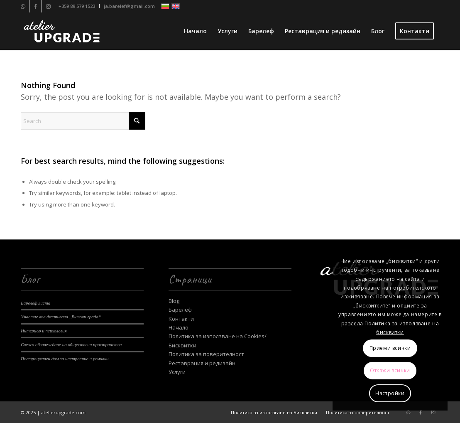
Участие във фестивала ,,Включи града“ (61, 316)
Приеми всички (390, 348)
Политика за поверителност (206, 354)
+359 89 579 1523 (77, 6)
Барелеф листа (35, 302)
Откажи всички (390, 370)
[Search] (83, 121)
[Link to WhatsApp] (23, 6)
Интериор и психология (44, 330)
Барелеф (180, 309)
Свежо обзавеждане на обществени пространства (71, 344)
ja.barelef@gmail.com (129, 6)
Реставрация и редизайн (202, 363)
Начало (178, 327)
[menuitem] (77, 6)
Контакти (181, 318)
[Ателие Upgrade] (61, 31)
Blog (174, 301)
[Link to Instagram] (48, 6)
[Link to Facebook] (35, 6)
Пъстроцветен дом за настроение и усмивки (65, 358)
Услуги (177, 372)
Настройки (389, 393)
